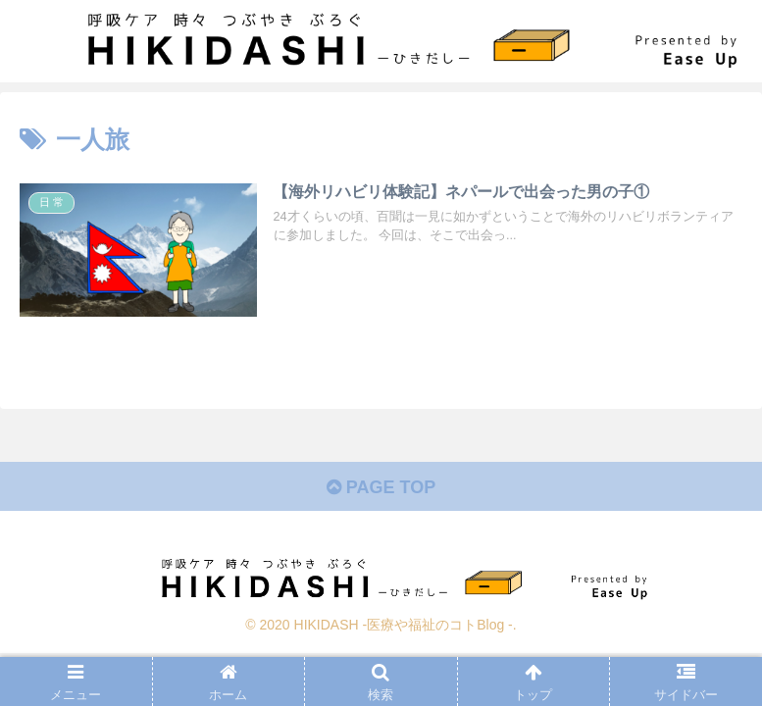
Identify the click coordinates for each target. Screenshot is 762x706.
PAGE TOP (381, 487)
